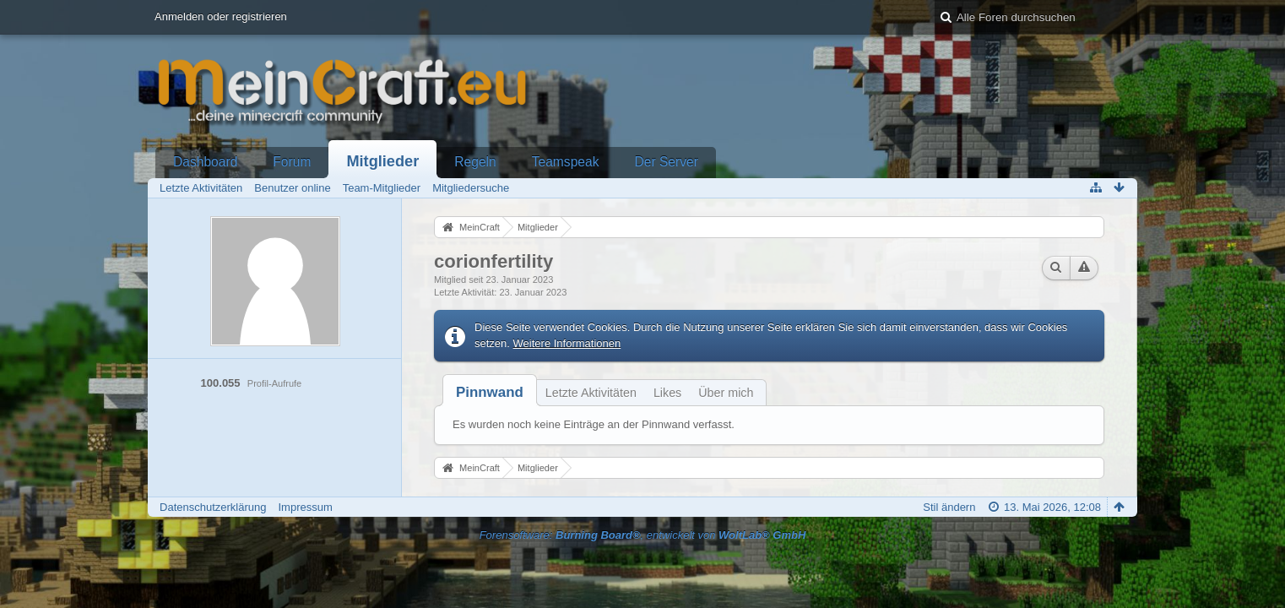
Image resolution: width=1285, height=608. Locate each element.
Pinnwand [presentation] (489, 392)
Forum (292, 162)
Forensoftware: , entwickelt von (643, 535)
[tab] (489, 392)
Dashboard (205, 162)
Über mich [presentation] (725, 392)
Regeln (475, 162)
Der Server (665, 162)
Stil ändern (949, 507)
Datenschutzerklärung (213, 507)
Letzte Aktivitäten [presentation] (591, 392)
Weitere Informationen (567, 343)
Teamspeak (565, 162)
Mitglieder (382, 161)
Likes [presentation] (667, 392)
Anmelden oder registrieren (221, 16)
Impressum (306, 507)
